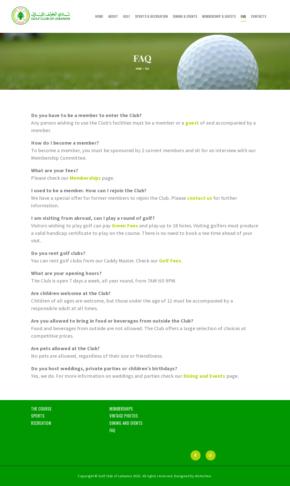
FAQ (112, 430)
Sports (37, 416)
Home (139, 68)
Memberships (85, 178)
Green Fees (125, 225)
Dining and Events (204, 376)
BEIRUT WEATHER (223, 424)
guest (192, 123)
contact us (199, 198)
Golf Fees (170, 260)
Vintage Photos (123, 416)
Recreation (41, 423)
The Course (41, 409)
